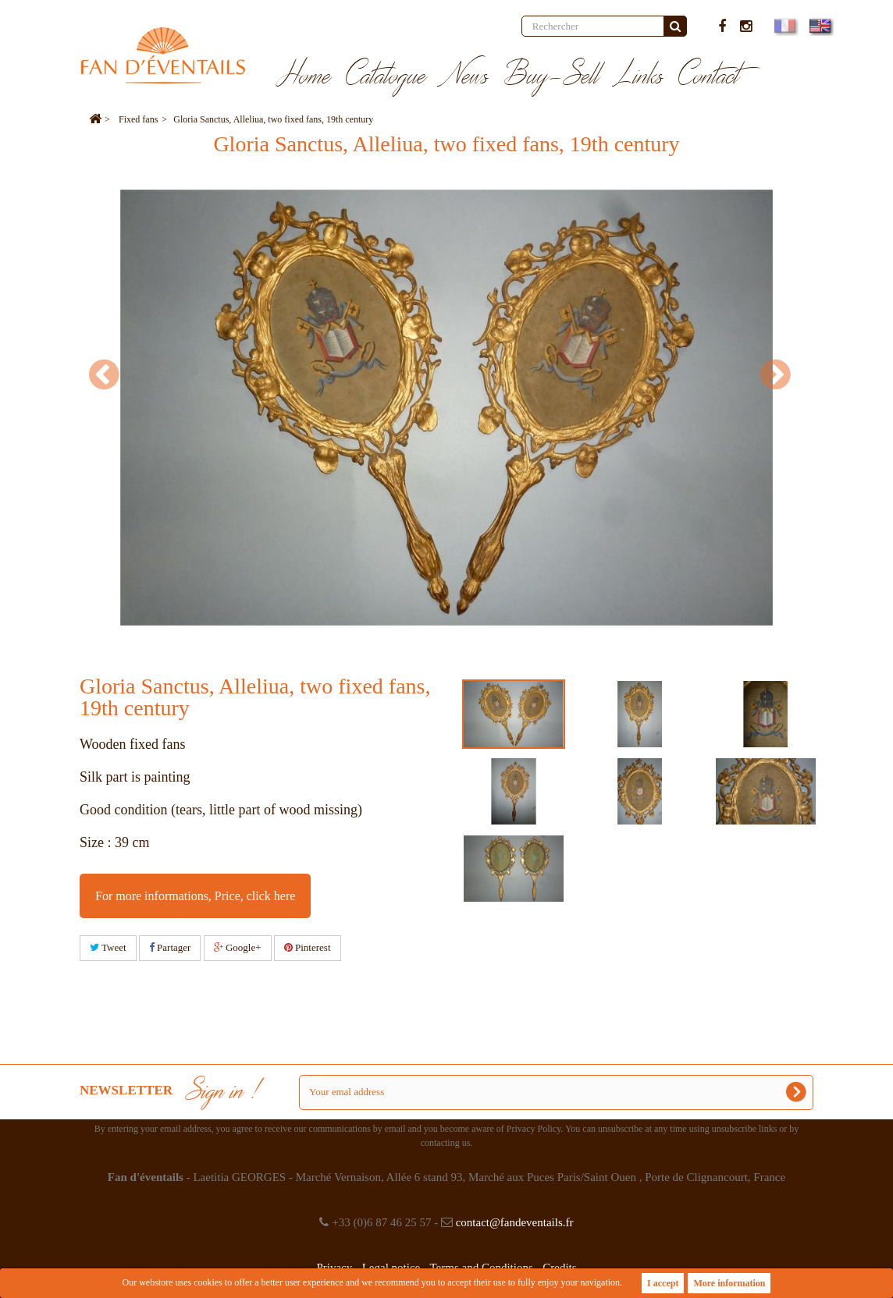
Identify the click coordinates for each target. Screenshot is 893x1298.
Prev (110, 374)
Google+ (237, 947)
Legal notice (391, 1267)
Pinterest (307, 947)
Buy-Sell (551, 76)
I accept (662, 1283)
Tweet (108, 947)
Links (639, 76)
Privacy (334, 1267)
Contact (709, 76)
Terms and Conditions (480, 1267)
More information (729, 1283)
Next (782, 374)
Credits (559, 1267)
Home (304, 76)
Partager (170, 947)
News (465, 76)
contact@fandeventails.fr (515, 1222)
